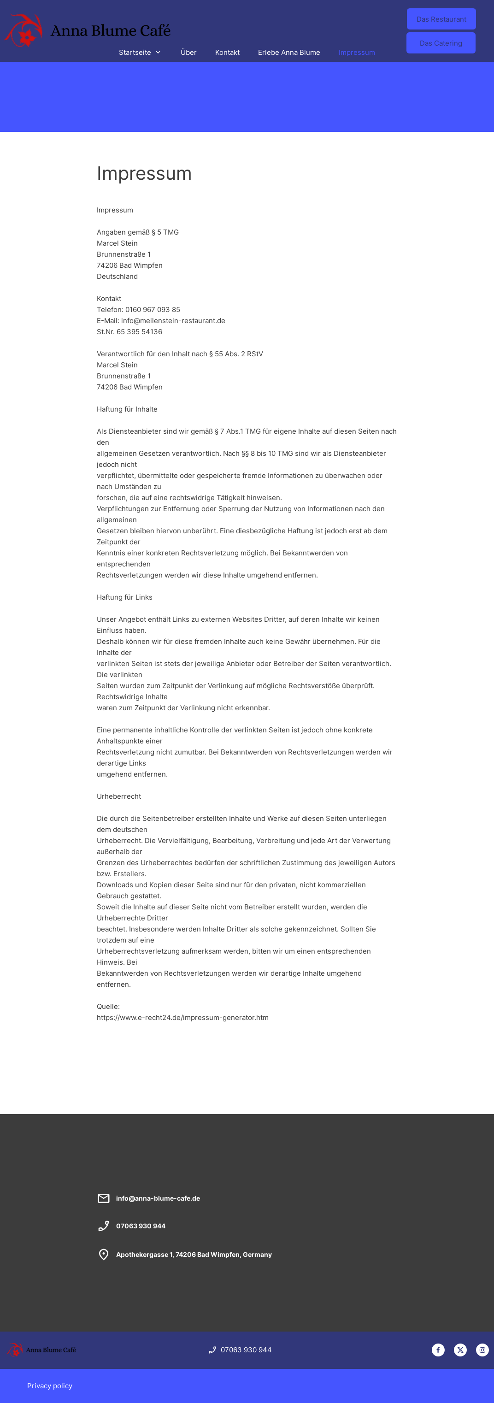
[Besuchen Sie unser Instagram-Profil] (482, 1350)
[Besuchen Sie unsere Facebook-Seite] (438, 1350)
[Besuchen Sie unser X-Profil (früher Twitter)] (460, 1350)
